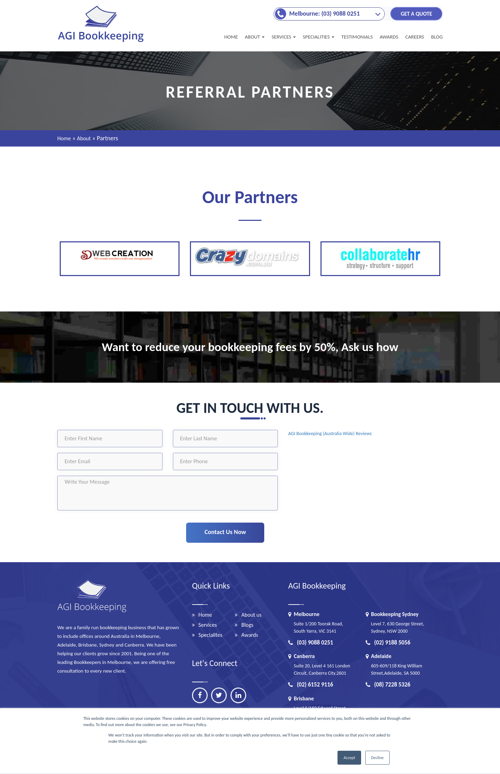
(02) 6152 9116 (310, 684)
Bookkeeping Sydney (395, 614)
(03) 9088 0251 (310, 642)
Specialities (318, 37)
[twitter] (219, 695)
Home (231, 37)
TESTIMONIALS (357, 37)
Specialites (211, 635)
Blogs (247, 625)
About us (251, 614)
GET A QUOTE (416, 13)
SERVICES (284, 37)
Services (208, 625)
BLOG (437, 37)
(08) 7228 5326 (388, 684)
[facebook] (200, 695)
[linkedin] (238, 695)
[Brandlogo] (101, 41)
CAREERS (414, 37)
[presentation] (117, 530)
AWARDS (389, 37)
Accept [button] (349, 757)
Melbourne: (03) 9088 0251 (324, 13)
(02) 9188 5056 (388, 642)
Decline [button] (377, 757)
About (255, 37)
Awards (249, 635)
